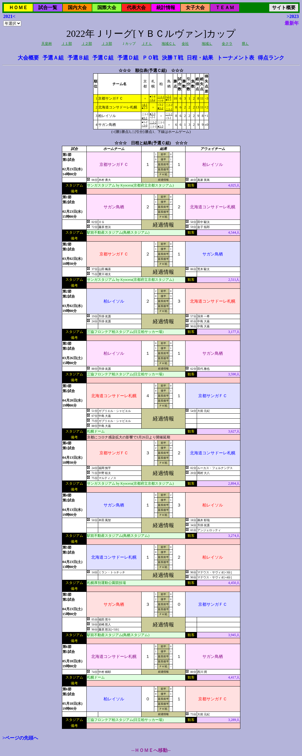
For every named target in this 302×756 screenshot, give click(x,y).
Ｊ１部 (66, 44)
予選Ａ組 (53, 58)
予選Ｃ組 (103, 58)
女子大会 (195, 7)
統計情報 (165, 7)
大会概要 (28, 58)
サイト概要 (284, 7)
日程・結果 (200, 58)
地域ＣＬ (169, 44)
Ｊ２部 (86, 44)
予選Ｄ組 (128, 58)
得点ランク (271, 58)
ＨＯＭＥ (18, 7)
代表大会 (136, 7)
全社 (185, 44)
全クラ (227, 44)
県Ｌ (245, 44)
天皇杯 (46, 44)
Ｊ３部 (106, 44)
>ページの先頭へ (20, 737)
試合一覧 (47, 7)
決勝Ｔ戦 (172, 58)
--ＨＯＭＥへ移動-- (150, 750)
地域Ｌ (207, 44)
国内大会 (77, 7)
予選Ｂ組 (78, 58)
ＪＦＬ (147, 44)
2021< (9, 16)
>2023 (293, 16)
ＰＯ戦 (150, 58)
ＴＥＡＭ (224, 7)
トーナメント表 (235, 58)
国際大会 (106, 7)
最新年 (292, 23)
